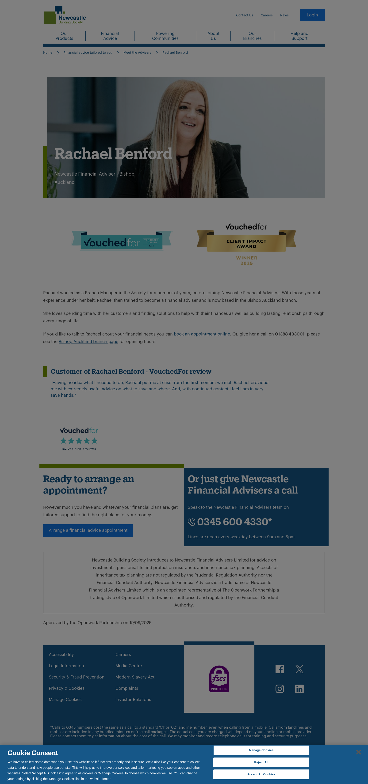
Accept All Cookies (261, 774)
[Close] (358, 752)
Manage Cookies (261, 750)
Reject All (261, 762)
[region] (184, 764)
